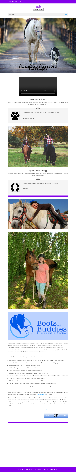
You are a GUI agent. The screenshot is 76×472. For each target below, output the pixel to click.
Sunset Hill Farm (41, 394)
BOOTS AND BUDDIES (56, 415)
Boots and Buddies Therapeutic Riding (36, 409)
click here (16, 406)
